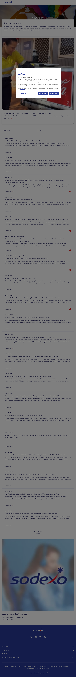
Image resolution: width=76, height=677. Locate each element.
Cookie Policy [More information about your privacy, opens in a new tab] (22, 89)
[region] (38, 83)
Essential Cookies (43, 93)
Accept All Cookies (54, 93)
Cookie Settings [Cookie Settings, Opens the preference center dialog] (23, 93)
